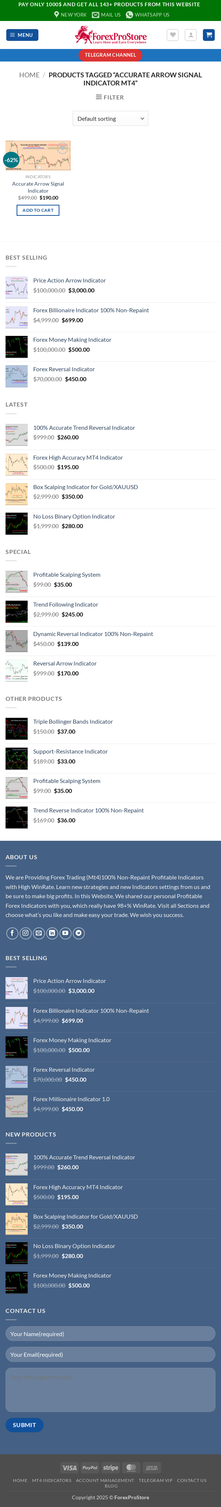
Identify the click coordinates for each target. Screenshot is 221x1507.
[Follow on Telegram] (79, 933)
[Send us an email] (39, 933)
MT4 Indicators (52, 1480)
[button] (22, 35)
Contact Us (191, 1480)
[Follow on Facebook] (12, 933)
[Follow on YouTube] (65, 933)
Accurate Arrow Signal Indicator (38, 187)
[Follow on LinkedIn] (52, 933)
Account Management (105, 1480)
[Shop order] (110, 118)
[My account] (191, 35)
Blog (111, 1486)
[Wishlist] (173, 35)
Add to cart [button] (38, 210)
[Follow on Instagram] (26, 933)
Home (29, 75)
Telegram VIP (155, 1480)
